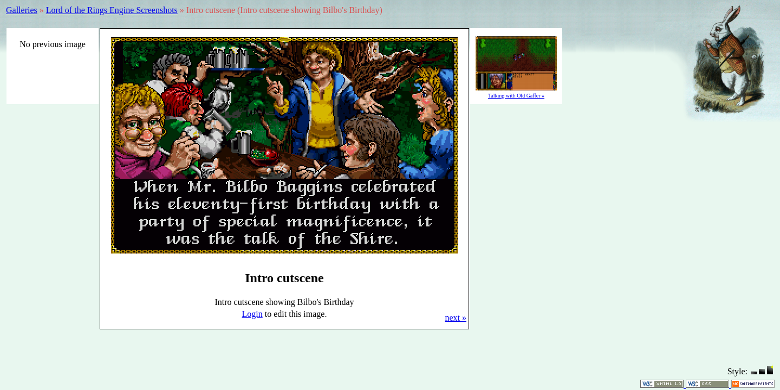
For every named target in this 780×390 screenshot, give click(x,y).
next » (455, 317)
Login (252, 313)
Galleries (21, 10)
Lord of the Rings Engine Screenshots (112, 10)
